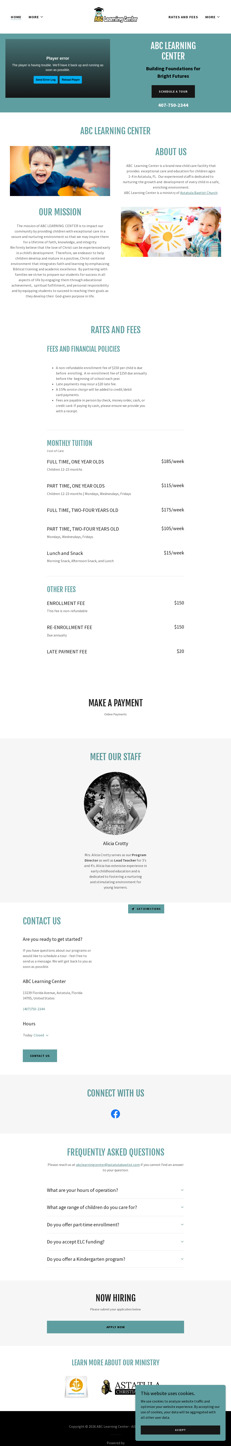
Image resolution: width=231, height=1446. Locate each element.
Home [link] (16, 17)
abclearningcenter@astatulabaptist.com (108, 1164)
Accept (180, 1430)
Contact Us (40, 1056)
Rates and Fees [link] (183, 17)
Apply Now (115, 1327)
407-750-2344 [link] (173, 105)
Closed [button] (39, 1035)
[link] (115, 16)
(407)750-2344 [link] (34, 1009)
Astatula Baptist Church (198, 192)
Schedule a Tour (173, 91)
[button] (36, 17)
